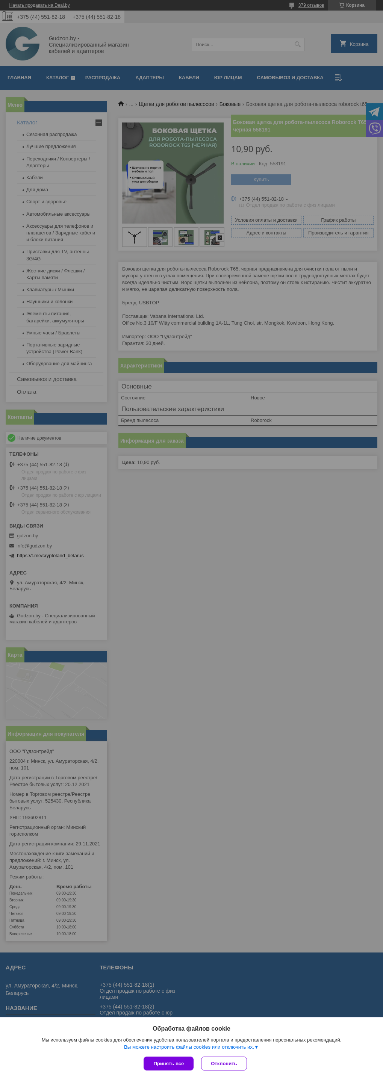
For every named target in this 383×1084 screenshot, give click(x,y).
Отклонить (224, 1063)
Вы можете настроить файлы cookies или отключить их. (189, 1047)
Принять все (168, 1063)
